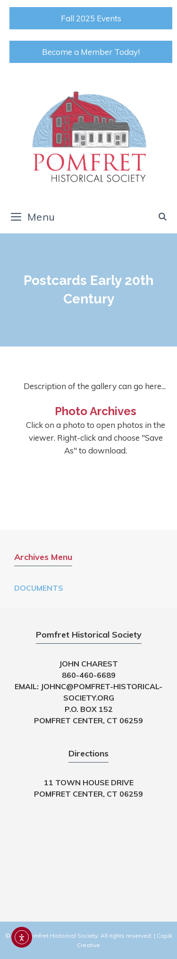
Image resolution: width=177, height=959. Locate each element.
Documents (38, 588)
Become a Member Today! (91, 52)
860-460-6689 (89, 675)
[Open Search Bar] (162, 216)
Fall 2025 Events (91, 18)
